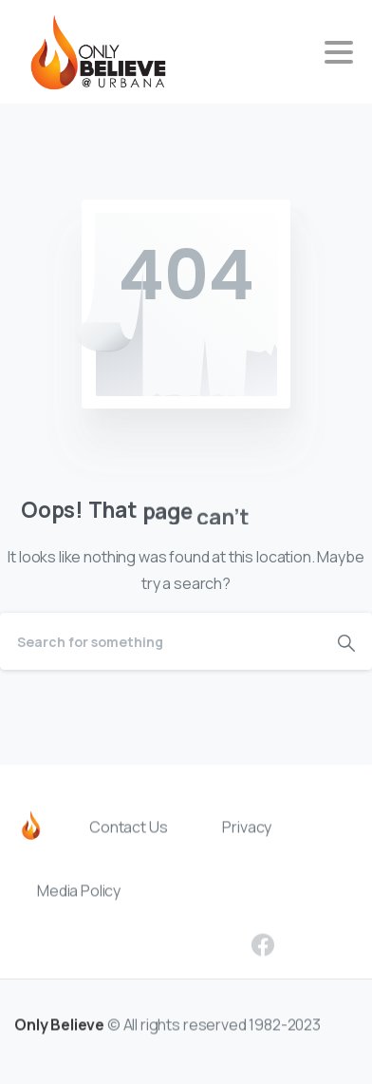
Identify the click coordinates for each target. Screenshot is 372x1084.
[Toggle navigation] (339, 52)
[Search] (160, 641)
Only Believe (59, 1028)
